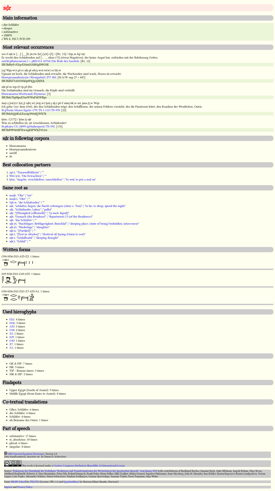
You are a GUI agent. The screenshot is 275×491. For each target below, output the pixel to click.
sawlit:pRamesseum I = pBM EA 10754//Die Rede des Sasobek (40, 61)
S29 (11, 337)
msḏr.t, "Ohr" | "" (19, 199)
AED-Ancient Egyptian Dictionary (26, 454)
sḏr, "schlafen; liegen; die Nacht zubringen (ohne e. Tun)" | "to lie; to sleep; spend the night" (67, 206)
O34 (11, 330)
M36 (12, 323)
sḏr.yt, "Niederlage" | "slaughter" (29, 227)
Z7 (11, 344)
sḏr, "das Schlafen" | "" (23, 220)
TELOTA (34, 481)
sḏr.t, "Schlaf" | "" (20, 241)
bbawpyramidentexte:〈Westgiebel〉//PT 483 (29, 77)
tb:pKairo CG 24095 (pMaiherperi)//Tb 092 (28, 126)
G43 (11, 340)
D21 (11, 319)
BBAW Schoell (18, 481)
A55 (11, 326)
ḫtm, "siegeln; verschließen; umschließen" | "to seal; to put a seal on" (52, 179)
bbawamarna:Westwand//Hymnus (23, 94)
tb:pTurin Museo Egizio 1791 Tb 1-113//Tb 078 (31, 110)
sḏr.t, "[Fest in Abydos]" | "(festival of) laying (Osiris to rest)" (47, 234)
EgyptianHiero (71, 481)
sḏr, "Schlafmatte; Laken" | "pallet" (30, 209)
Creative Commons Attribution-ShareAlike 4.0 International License (89, 465)
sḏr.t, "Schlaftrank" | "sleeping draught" (34, 238)
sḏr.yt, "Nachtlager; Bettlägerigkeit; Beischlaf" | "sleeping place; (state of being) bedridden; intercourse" (74, 223)
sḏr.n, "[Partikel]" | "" (22, 230)
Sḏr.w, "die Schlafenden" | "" (26, 202)
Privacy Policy (25, 487)
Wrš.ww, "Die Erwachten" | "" (28, 176)
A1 (11, 347)
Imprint (8, 487)
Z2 (11, 333)
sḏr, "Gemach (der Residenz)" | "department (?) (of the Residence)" (51, 216)
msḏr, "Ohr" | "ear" (20, 195)
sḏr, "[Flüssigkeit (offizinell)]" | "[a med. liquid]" (39, 213)
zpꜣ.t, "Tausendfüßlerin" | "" (26, 172)
